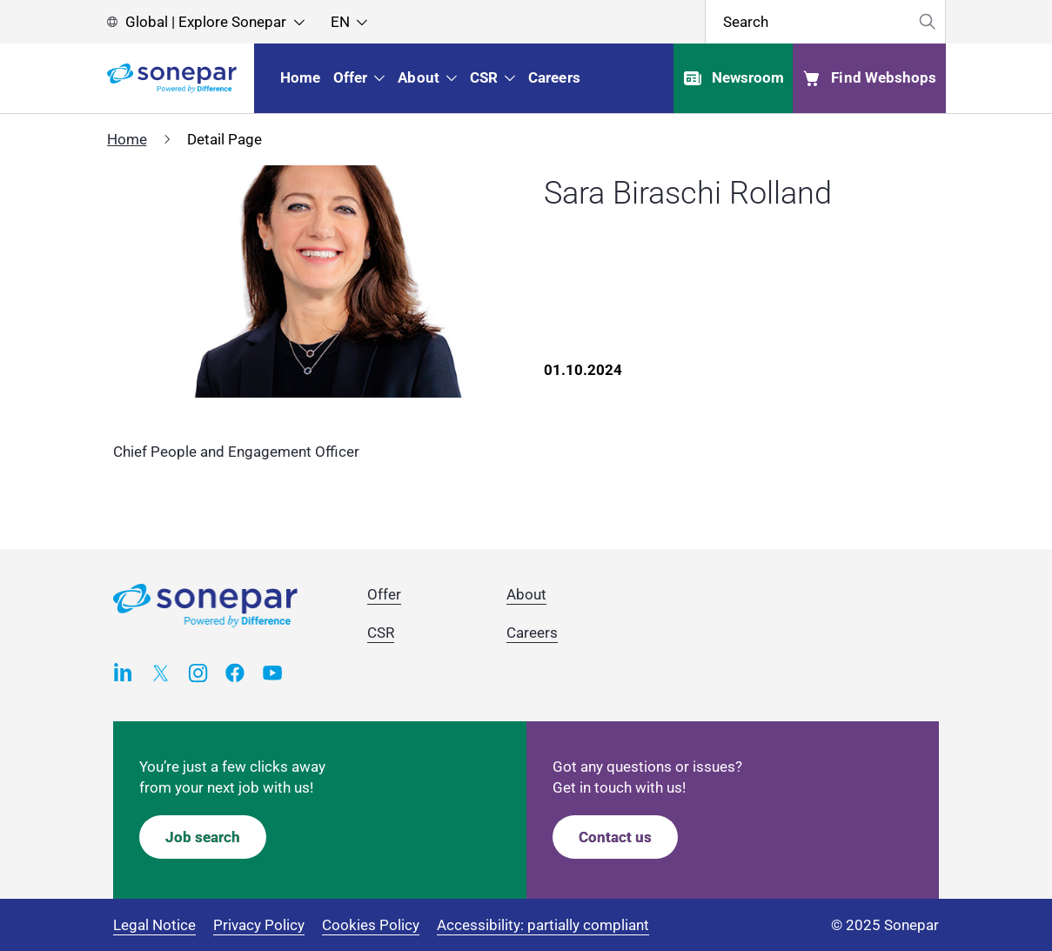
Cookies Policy (370, 925)
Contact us (615, 837)
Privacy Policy (259, 925)
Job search (202, 837)
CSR (380, 632)
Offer (384, 594)
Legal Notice (154, 925)
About (526, 594)
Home (127, 139)
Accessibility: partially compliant (543, 925)
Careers (532, 632)
